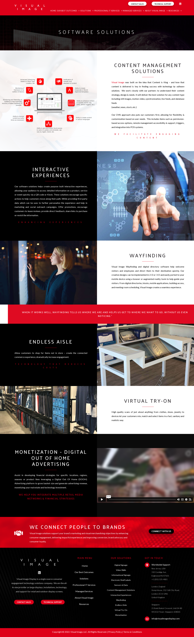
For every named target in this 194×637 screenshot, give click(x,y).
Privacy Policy (115, 631)
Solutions (87, 11)
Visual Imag (117, 82)
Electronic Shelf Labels (121, 580)
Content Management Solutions (121, 590)
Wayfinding (121, 600)
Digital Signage (121, 565)
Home (53, 11)
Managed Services (133, 11)
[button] (137, 4)
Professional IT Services (108, 11)
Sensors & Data (121, 585)
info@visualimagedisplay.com (166, 618)
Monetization (121, 615)
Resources (175, 11)
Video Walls (121, 570)
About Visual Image (156, 11)
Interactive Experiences (121, 595)
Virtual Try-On (121, 610)
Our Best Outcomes (68, 11)
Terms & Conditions (132, 631)
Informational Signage (121, 575)
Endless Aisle (121, 605)
